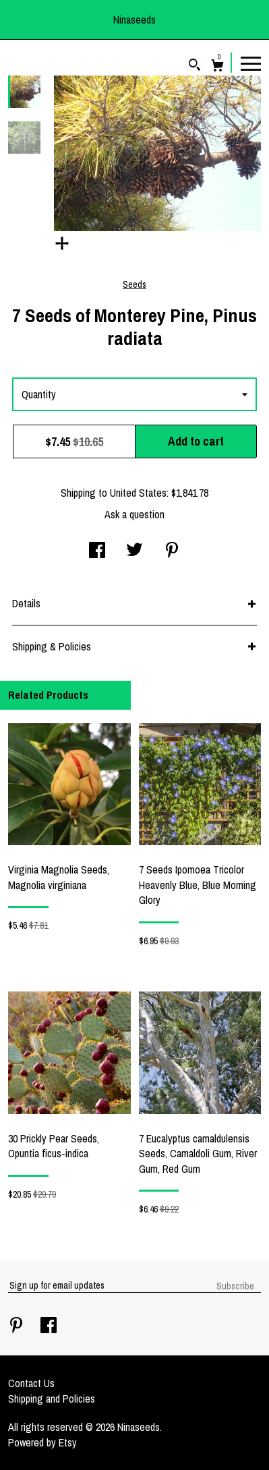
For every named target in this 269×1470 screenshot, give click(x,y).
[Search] (194, 66)
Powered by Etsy (42, 1442)
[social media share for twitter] (134, 551)
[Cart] (217, 67)
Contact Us (31, 1383)
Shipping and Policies (51, 1398)
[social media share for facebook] (97, 551)
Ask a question (134, 514)
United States (138, 492)
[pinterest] (17, 1326)
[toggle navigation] (251, 63)
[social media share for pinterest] (172, 551)
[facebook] (48, 1326)
